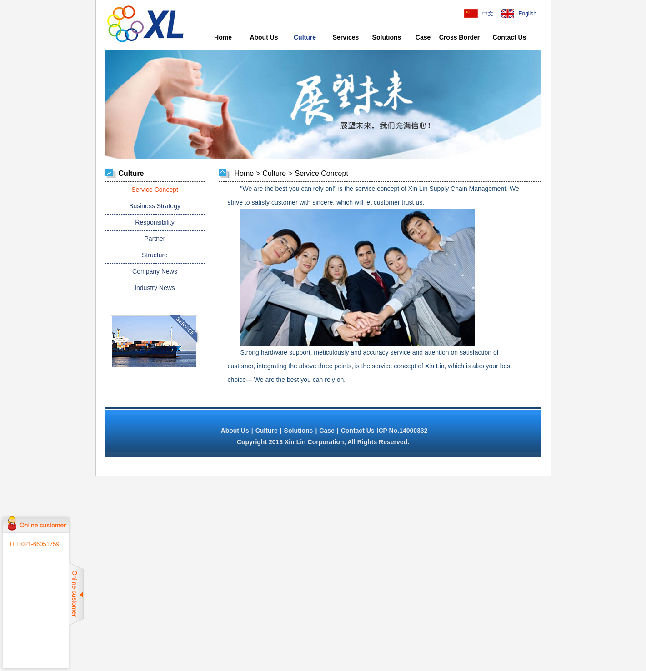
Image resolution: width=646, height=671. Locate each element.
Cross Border (459, 37)
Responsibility (154, 222)
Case (423, 37)
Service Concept (154, 189)
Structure (155, 255)
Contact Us (509, 37)
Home (223, 37)
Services (346, 37)
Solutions (386, 37)
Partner (155, 238)
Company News (154, 271)
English (525, 13)
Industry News (155, 287)
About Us (264, 37)
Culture (305, 37)
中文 (487, 13)
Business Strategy (154, 206)
